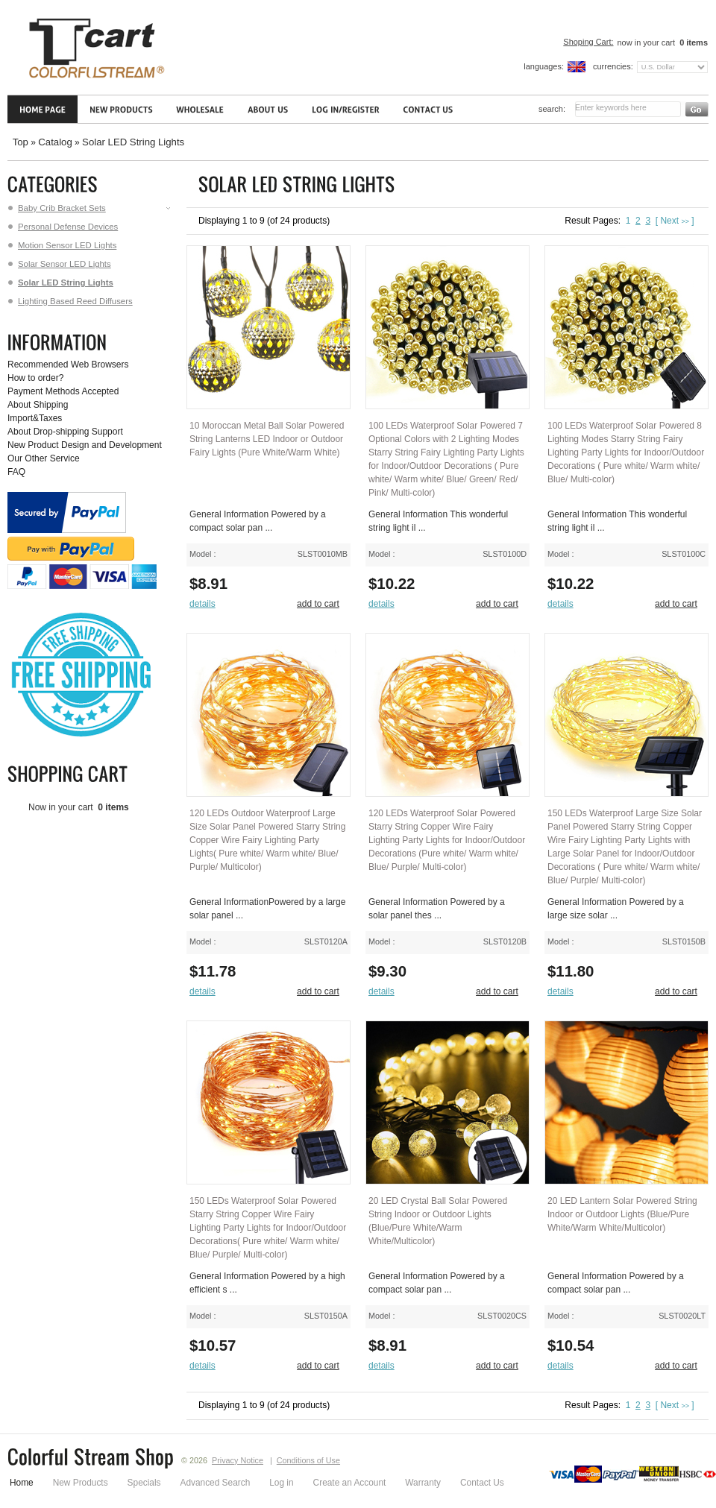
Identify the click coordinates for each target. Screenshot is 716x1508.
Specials (144, 1482)
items (692, 42)
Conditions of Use (308, 1460)
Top (20, 142)
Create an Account (349, 1482)
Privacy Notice (237, 1460)
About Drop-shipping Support (65, 431)
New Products (80, 1482)
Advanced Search (215, 1482)
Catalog (55, 142)
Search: (551, 108)
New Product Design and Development (84, 445)
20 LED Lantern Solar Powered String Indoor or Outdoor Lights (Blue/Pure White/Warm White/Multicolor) (622, 1214)
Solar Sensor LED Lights (59, 263)
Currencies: (613, 66)
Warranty (423, 1482)
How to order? (35, 378)
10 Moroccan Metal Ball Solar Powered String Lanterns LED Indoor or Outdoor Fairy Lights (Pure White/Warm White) (266, 439)
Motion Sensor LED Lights (62, 245)
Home (22, 1482)
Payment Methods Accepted (63, 391)
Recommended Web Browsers (68, 364)
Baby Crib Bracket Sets (90, 208)
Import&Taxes (34, 418)
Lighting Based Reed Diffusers (70, 301)
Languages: (544, 66)
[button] (206, 604)
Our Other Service (43, 458)
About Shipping (37, 405)
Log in (281, 1482)
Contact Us (482, 1482)
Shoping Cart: (588, 41)
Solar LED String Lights (133, 142)
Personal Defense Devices (63, 226)
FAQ (16, 472)
